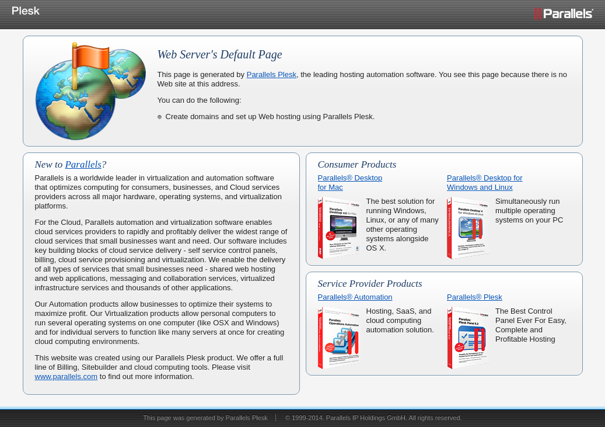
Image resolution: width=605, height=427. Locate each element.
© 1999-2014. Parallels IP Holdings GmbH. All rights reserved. (373, 417)
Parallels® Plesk (474, 297)
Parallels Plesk (271, 74)
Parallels (83, 164)
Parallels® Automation (355, 297)
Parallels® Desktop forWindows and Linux (485, 182)
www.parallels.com (66, 376)
